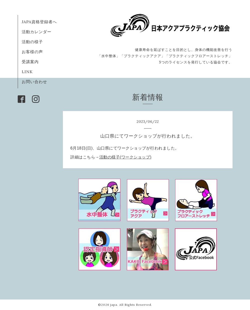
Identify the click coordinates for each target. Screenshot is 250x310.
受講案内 (30, 61)
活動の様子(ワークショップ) (125, 157)
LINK (27, 71)
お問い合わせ (34, 81)
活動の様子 (32, 41)
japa (113, 305)
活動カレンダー (36, 31)
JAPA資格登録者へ (39, 21)
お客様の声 (32, 51)
